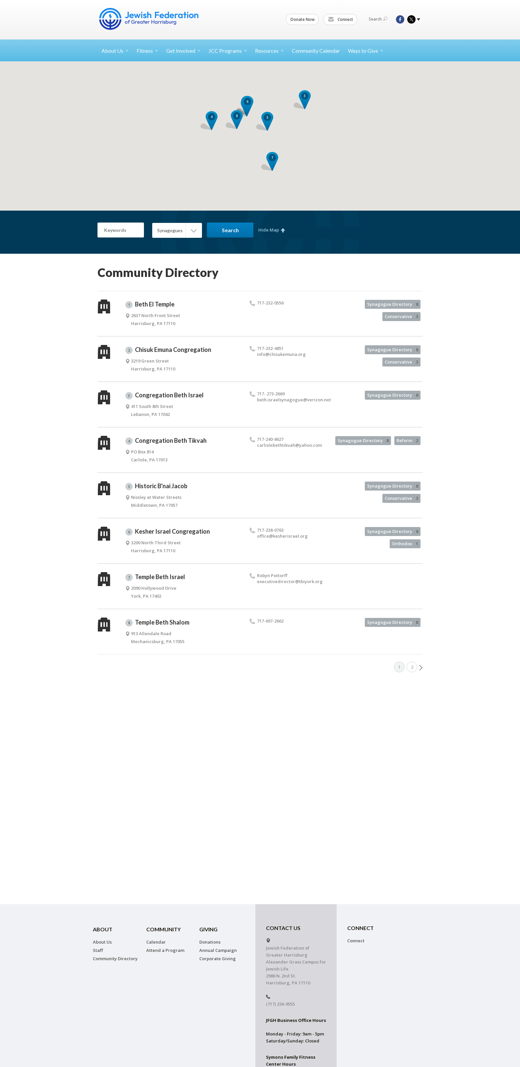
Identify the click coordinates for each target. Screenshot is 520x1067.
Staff (98, 950)
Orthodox (405, 544)
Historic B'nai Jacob (156, 486)
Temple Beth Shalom (157, 623)
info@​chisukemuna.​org (281, 354)
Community (163, 929)
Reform (407, 440)
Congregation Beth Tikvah (166, 441)
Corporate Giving (217, 959)
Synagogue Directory (392, 304)
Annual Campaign (218, 950)
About (115, 50)
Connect (340, 20)
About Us (102, 942)
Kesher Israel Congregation (167, 532)
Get (183, 50)
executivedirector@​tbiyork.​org (290, 581)
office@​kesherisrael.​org (282, 536)
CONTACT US (283, 928)
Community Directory (115, 959)
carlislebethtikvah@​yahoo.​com (289, 445)
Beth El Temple (149, 304)
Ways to (365, 50)
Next (420, 667)
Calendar (156, 942)
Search (378, 19)
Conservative (401, 316)
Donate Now (303, 19)
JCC (228, 50)
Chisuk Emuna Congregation (168, 350)
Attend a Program (165, 950)
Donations (210, 942)
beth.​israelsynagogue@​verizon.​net (294, 400)
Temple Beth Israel (155, 577)
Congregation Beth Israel (164, 395)
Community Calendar (316, 50)
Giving (208, 929)
